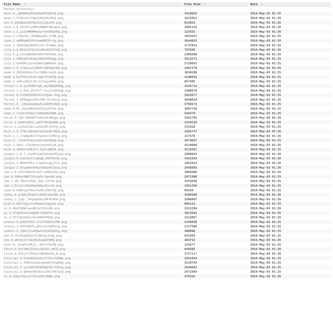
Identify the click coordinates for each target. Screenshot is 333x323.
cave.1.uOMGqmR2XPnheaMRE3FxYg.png (33, 47)
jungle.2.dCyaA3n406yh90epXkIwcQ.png (35, 193)
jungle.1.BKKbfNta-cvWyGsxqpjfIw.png (35, 188)
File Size (192, 5)
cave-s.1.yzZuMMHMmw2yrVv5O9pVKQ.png (35, 36)
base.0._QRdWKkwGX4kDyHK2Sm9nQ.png (33, 15)
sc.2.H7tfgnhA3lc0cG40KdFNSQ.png (32, 250)
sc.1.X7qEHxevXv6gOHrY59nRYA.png (32, 245)
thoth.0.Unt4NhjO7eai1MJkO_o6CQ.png (34, 287)
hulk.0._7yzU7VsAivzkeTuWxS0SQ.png (33, 162)
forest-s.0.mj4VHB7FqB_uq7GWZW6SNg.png (37, 99)
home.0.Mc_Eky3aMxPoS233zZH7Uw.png (33, 125)
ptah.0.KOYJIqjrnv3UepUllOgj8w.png (33, 235)
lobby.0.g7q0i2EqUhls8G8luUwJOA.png (34, 224)
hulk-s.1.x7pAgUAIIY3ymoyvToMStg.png (35, 156)
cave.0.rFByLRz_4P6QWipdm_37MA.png (33, 41)
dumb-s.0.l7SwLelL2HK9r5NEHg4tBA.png (35, 78)
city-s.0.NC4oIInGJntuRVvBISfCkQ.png (35, 57)
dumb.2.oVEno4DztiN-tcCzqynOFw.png (33, 94)
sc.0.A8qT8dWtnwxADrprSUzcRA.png (32, 240)
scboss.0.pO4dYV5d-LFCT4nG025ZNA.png (35, 256)
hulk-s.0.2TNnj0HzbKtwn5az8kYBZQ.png (35, 151)
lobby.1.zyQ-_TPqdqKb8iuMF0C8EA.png (34, 230)
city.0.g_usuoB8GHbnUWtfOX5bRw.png (33, 62)
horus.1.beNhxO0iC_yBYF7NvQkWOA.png (34, 141)
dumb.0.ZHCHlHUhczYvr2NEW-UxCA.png (33, 83)
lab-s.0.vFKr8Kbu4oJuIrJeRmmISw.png (34, 198)
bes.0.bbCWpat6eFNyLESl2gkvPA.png (33, 26)
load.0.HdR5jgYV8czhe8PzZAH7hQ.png (33, 219)
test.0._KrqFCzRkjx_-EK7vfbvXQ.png (33, 282)
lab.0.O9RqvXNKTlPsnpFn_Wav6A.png (33, 203)
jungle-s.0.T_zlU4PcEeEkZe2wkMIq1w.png (37, 177)
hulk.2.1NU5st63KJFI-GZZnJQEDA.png (33, 172)
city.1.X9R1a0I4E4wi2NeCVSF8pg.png (33, 67)
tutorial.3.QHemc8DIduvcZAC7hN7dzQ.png (37, 313)
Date (253, 5)
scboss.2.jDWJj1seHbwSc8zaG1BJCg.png (35, 266)
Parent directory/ (19, 10)
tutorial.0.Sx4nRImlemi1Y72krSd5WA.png (37, 297)
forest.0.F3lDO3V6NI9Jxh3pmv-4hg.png (35, 109)
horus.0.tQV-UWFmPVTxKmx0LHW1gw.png (34, 135)
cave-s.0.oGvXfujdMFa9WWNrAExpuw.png (35, 31)
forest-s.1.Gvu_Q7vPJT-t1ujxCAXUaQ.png (37, 104)
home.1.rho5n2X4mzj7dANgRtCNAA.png (33, 130)
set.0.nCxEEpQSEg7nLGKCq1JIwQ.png (33, 271)
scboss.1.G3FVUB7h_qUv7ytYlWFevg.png (35, 261)
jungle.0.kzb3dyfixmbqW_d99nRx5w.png (35, 182)
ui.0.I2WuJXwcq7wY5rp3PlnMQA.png (32, 318)
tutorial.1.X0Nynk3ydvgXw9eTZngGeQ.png (37, 303)
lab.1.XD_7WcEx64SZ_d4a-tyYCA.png (33, 208)
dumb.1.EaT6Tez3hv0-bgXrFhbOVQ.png (33, 88)
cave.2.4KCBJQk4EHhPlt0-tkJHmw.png (33, 52)
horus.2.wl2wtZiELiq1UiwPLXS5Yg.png (34, 146)
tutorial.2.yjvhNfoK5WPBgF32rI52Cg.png (37, 308)
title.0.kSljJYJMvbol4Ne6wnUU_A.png (34, 292)
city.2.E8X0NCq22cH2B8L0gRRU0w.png (33, 73)
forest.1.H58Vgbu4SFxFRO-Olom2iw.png (35, 115)
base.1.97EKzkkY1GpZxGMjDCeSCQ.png (33, 20)
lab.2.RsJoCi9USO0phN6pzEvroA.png (33, 214)
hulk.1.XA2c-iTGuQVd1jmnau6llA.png (33, 167)
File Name (12, 5)
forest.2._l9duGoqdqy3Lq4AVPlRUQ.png (35, 120)
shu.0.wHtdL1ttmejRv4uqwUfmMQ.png (33, 276)
